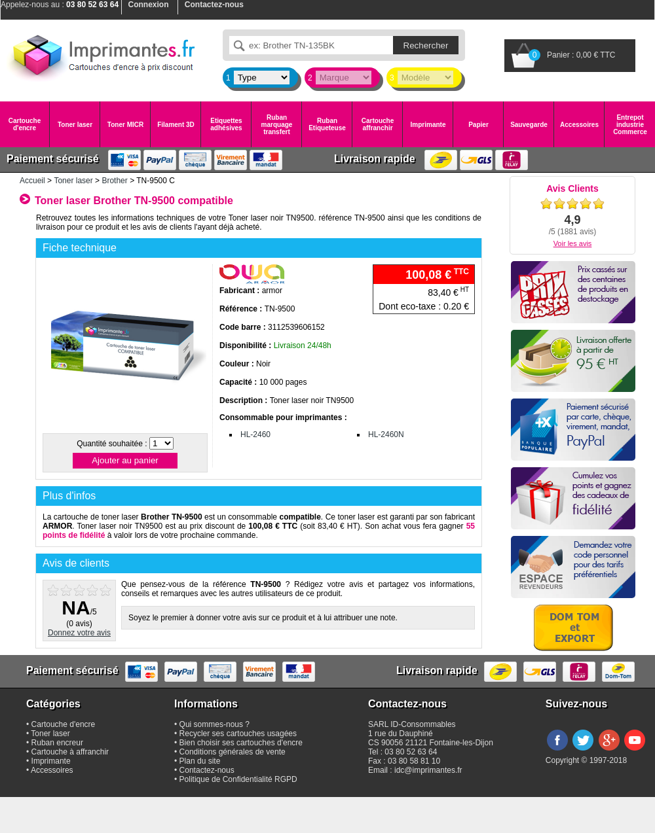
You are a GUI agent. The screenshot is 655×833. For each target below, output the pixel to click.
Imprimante (428, 124)
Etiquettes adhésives (226, 124)
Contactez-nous (206, 770)
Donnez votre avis (79, 632)
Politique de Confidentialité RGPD (238, 779)
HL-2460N (386, 434)
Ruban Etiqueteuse (327, 124)
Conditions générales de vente (232, 751)
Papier (478, 124)
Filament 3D (176, 124)
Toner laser (75, 124)
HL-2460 (255, 434)
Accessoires (579, 124)
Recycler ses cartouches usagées (238, 733)
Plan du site (200, 761)
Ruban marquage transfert (277, 124)
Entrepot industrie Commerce (630, 124)
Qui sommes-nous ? (214, 724)
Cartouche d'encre (25, 124)
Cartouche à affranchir (70, 751)
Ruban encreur (57, 742)
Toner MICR (125, 124)
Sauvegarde (529, 124)
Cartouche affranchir (378, 124)
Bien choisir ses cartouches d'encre (241, 742)
